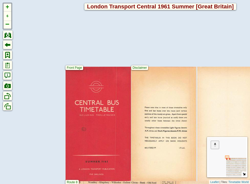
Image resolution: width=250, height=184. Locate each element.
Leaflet (214, 181)
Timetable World (239, 181)
